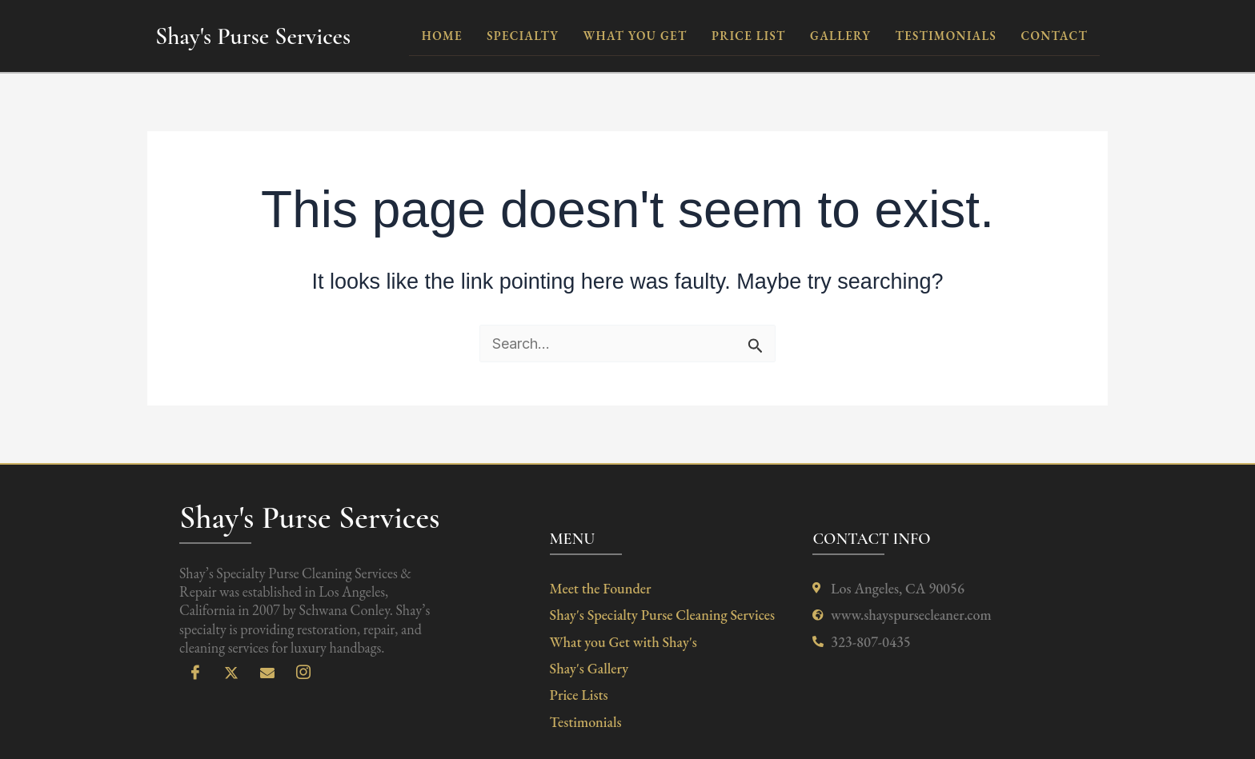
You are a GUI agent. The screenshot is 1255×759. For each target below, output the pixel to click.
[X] (231, 673)
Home (444, 35)
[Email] (267, 673)
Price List (749, 35)
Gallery (841, 35)
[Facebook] (195, 673)
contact (1054, 35)
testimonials (946, 35)
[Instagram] (303, 673)
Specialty (525, 35)
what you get (636, 35)
